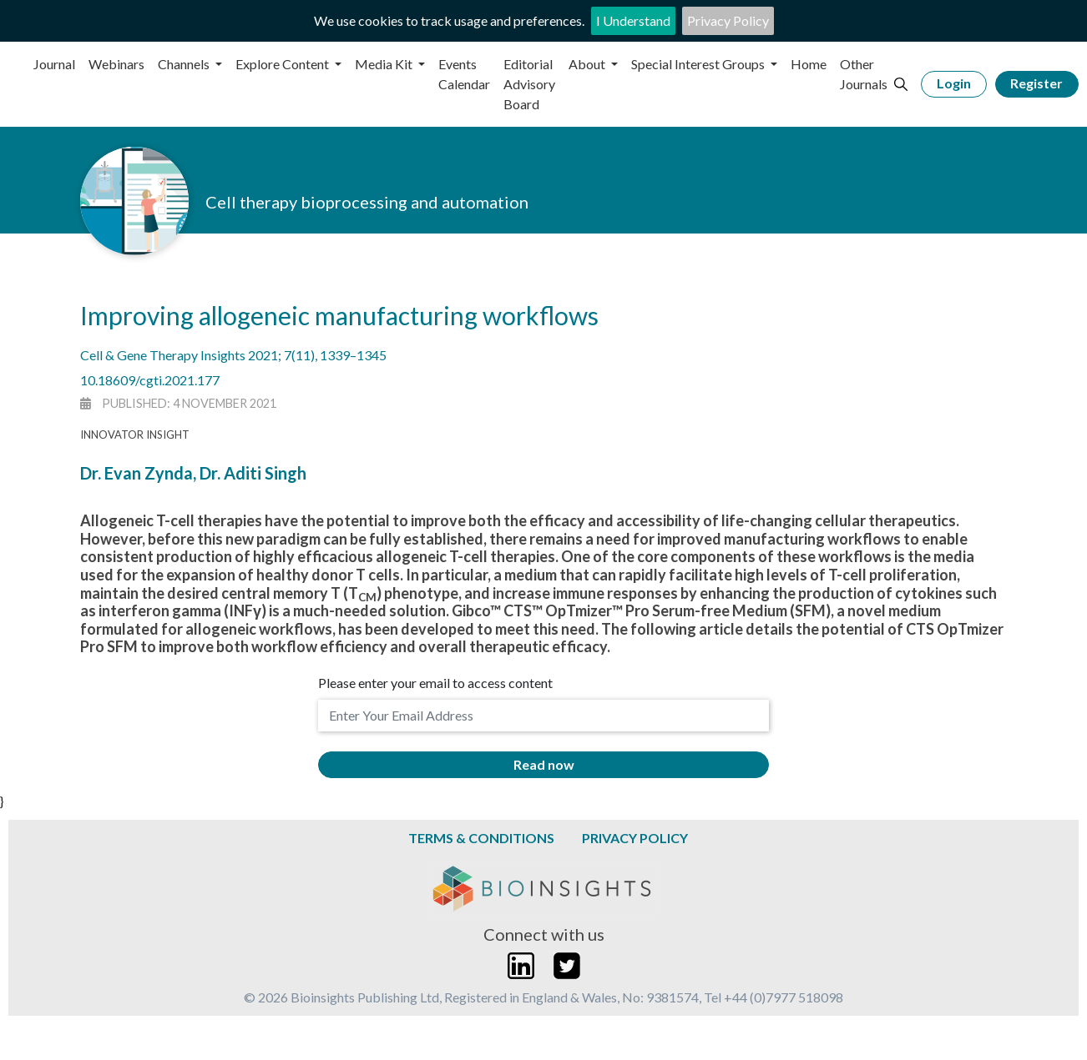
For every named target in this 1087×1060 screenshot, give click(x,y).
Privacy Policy (728, 20)
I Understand (633, 20)
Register (1036, 83)
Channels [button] (185, 64)
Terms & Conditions (481, 838)
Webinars (116, 64)
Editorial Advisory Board (529, 84)
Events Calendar (464, 74)
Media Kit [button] (385, 64)
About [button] (588, 64)
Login (954, 83)
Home (809, 64)
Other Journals (863, 74)
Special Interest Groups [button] (699, 64)
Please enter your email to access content (435, 683)
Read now (543, 764)
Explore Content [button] (283, 64)
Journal (54, 64)
